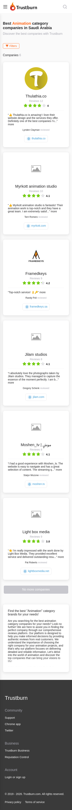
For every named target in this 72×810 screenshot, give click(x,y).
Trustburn (16, 698)
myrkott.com (36, 226)
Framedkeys (35, 273)
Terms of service (35, 802)
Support (10, 717)
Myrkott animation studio (36, 186)
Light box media (36, 532)
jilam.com (36, 397)
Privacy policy (13, 802)
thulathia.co (36, 138)
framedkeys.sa (36, 307)
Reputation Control (17, 757)
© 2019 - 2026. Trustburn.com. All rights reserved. (34, 794)
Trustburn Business (17, 750)
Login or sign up (15, 777)
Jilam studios (36, 354)
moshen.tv (36, 484)
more (11, 124)
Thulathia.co (36, 96)
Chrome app (13, 724)
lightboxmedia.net (36, 571)
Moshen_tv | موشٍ (36, 445)
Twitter (9, 730)
